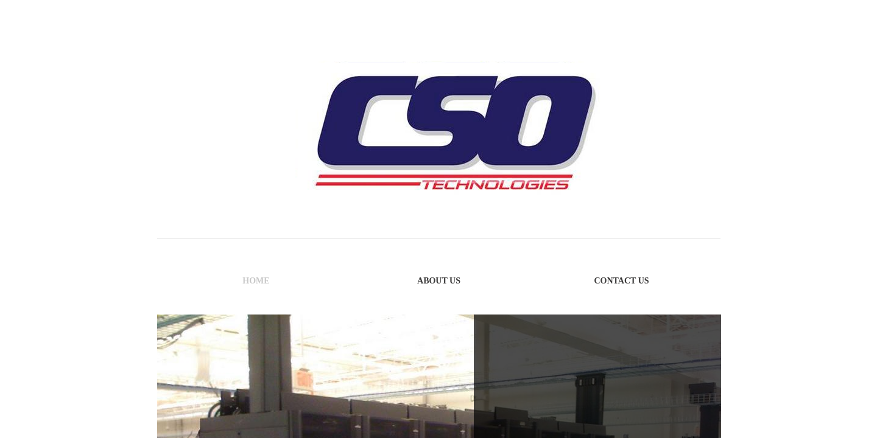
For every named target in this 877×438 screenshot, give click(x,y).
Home (255, 280)
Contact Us (621, 280)
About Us (438, 280)
